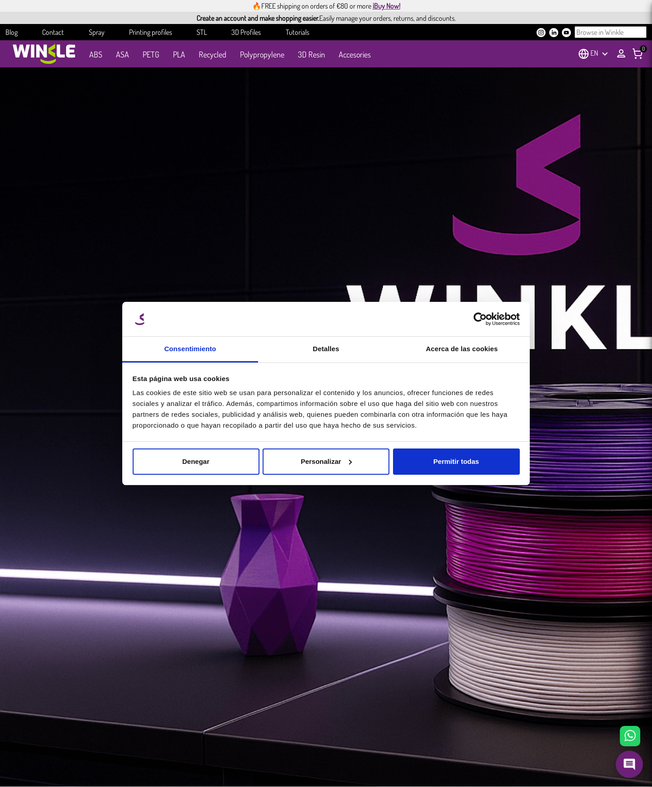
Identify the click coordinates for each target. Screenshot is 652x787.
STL (202, 32)
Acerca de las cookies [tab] (462, 349)
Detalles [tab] (326, 349)
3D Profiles (246, 32)
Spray (97, 32)
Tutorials (297, 32)
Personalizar (326, 461)
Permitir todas (456, 461)
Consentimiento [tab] (190, 349)
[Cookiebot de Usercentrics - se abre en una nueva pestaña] (480, 319)
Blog (11, 32)
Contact (53, 32)
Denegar (195, 461)
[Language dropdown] (600, 53)
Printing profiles (150, 32)
